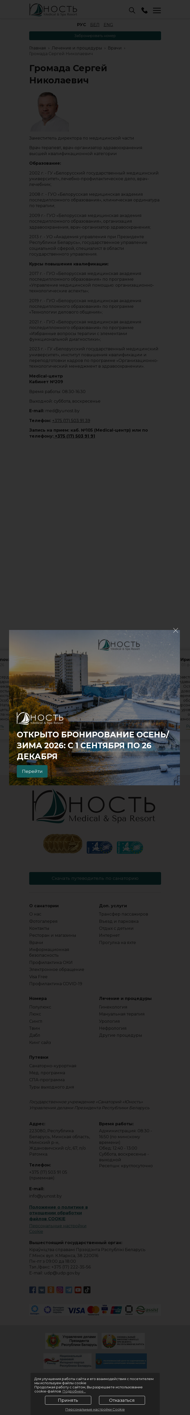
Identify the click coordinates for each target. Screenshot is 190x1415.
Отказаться (121, 1400)
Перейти (34, 771)
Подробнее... (74, 1391)
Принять (68, 1400)
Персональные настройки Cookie (95, 1409)
